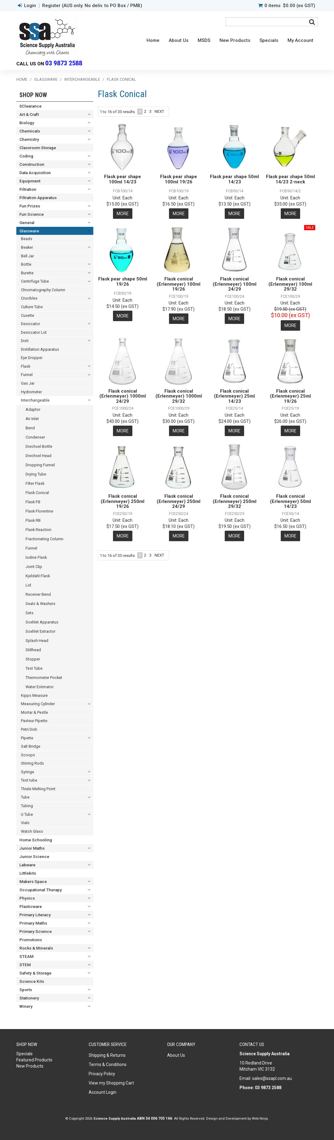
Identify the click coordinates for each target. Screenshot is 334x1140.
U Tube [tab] (27, 814)
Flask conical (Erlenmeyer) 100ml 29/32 (290, 284)
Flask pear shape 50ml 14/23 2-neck (290, 179)
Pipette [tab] (27, 738)
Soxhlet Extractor (40, 631)
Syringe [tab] (27, 772)
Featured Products (34, 1059)
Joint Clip (34, 566)
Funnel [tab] (27, 374)
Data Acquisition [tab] (35, 172)
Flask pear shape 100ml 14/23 (122, 179)
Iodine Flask (36, 557)
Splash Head (37, 640)
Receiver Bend (38, 594)
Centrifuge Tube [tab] (35, 281)
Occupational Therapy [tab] (40, 889)
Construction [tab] (31, 164)
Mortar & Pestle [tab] (34, 712)
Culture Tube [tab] (32, 306)
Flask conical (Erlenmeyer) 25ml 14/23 (234, 396)
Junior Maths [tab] (32, 848)
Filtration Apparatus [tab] (38, 197)
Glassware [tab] (29, 230)
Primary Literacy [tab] (35, 914)
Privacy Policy (102, 1073)
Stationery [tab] (29, 997)
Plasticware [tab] (30, 906)
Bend (30, 428)
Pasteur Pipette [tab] (34, 720)
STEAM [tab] (26, 956)
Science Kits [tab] (31, 981)
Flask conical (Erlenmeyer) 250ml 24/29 (178, 501)
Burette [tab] (27, 273)
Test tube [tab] (29, 780)
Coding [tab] (26, 155)
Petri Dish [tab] (29, 729)
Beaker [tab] (27, 247)
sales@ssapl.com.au (272, 1078)
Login (30, 5)
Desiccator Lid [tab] (33, 332)
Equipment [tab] (29, 180)
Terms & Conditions (108, 1064)
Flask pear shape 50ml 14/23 (234, 179)
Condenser (35, 437)
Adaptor (33, 409)
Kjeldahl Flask (38, 576)
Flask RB (33, 520)
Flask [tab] (25, 366)
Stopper (33, 659)
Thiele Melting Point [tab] (38, 789)
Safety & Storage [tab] (35, 972)
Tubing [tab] (27, 805)
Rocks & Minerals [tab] (36, 948)
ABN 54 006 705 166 (154, 1118)
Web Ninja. (260, 1118)
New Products (234, 40)
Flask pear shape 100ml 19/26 (178, 179)
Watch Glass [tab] (32, 831)
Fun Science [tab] (31, 214)
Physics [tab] (27, 898)
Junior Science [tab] (34, 856)
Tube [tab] (25, 797)
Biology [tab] (26, 122)
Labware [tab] (27, 864)
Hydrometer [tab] (31, 392)
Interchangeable (82, 79)
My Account (300, 40)
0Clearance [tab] (30, 106)
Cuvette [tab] (27, 315)
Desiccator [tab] (30, 323)
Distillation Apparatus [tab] (40, 349)
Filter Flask (35, 483)
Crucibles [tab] (29, 298)
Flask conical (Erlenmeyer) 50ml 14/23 (290, 501)
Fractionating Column (44, 539)
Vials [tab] (25, 822)
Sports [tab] (25, 989)
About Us (178, 40)
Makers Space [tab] (33, 881)
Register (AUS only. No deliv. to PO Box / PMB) (92, 5)
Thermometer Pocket (44, 677)
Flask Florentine (39, 511)
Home (153, 40)
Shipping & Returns (107, 1055)
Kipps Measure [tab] (34, 695)
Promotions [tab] (30, 939)
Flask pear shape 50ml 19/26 (122, 281)
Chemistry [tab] (29, 139)
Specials (269, 40)
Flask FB (33, 502)
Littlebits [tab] (27, 873)
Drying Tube (36, 474)
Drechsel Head (38, 455)
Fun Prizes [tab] (29, 205)
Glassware (46, 79)
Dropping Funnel (40, 465)
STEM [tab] (25, 964)
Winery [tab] (26, 1006)
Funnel (31, 548)
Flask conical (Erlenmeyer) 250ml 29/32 (234, 501)
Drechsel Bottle (39, 446)
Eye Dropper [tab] (31, 357)
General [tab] (26, 222)
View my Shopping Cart (111, 1083)
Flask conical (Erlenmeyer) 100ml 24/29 (234, 284)
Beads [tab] (26, 238)
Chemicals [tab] (29, 131)
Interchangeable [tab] (35, 400)
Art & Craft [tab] (29, 114)
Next (159, 111)
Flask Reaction (38, 529)
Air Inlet (32, 418)
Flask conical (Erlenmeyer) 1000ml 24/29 (122, 396)
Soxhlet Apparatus (42, 622)
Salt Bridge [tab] (30, 746)
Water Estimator (40, 686)
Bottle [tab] (26, 264)
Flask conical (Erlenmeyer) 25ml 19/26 (290, 396)
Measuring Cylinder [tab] (38, 703)
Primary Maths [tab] (33, 923)
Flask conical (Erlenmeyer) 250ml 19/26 (122, 501)
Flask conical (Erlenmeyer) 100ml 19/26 (178, 284)
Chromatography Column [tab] (43, 290)
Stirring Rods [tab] (32, 763)
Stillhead (33, 650)
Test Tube (34, 668)
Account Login (102, 1092)
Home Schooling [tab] (35, 839)
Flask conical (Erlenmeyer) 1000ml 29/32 (178, 396)
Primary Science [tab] (35, 931)
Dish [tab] (25, 340)
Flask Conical (37, 492)
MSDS (204, 40)
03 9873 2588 (63, 63)
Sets (30, 613)
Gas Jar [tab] (27, 383)
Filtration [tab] (27, 189)
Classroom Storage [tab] (37, 147)
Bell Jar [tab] (27, 256)
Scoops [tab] (28, 755)
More (123, 213)
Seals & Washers (40, 603)
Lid (28, 585)
